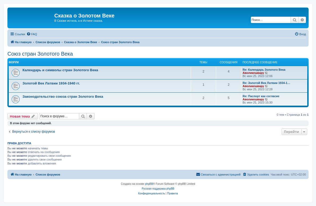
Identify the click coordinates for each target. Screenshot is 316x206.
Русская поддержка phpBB (158, 188)
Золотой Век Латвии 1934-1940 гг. (51, 83)
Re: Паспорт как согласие (261, 96)
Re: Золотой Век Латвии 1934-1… (266, 82)
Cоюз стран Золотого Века (40, 54)
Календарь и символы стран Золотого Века (60, 70)
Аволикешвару (253, 72)
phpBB (149, 183)
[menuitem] (31, 34)
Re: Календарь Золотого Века (264, 69)
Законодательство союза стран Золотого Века (63, 96)
